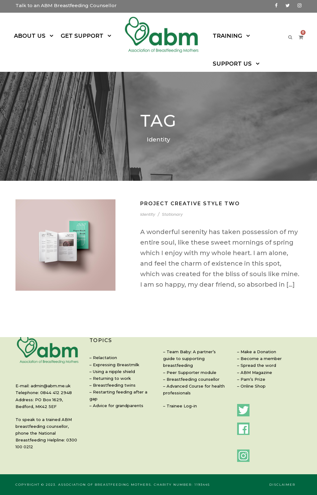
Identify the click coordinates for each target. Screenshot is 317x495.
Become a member (257, 358)
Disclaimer (282, 484)
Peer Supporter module (187, 365)
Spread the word (255, 365)
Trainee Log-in (179, 399)
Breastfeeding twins (110, 379)
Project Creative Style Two (188, 186)
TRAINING (225, 36)
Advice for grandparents (114, 392)
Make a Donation (255, 351)
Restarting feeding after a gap (119, 386)
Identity (146, 197)
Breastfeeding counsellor (189, 372)
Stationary (167, 197)
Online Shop (251, 386)
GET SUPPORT (83, 36)
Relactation (103, 351)
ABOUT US (33, 36)
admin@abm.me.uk (46, 385)
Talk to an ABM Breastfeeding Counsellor (57, 5)
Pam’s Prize (251, 379)
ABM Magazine (253, 372)
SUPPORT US (272, 36)
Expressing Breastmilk (112, 358)
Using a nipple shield (111, 365)
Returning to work (108, 372)
